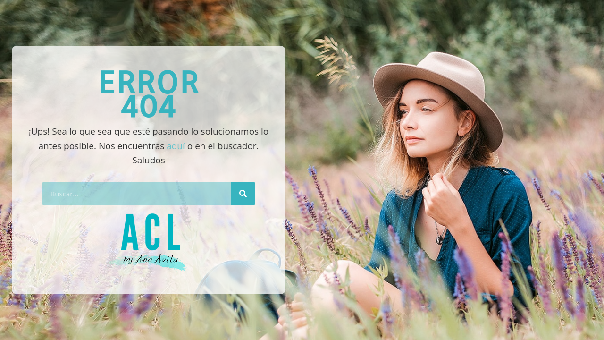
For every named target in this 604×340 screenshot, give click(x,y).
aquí (176, 146)
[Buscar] (243, 193)
